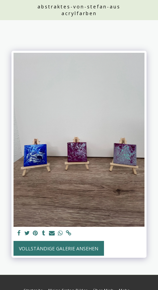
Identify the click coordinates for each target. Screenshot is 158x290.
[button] (7, 9)
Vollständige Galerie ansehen (58, 248)
